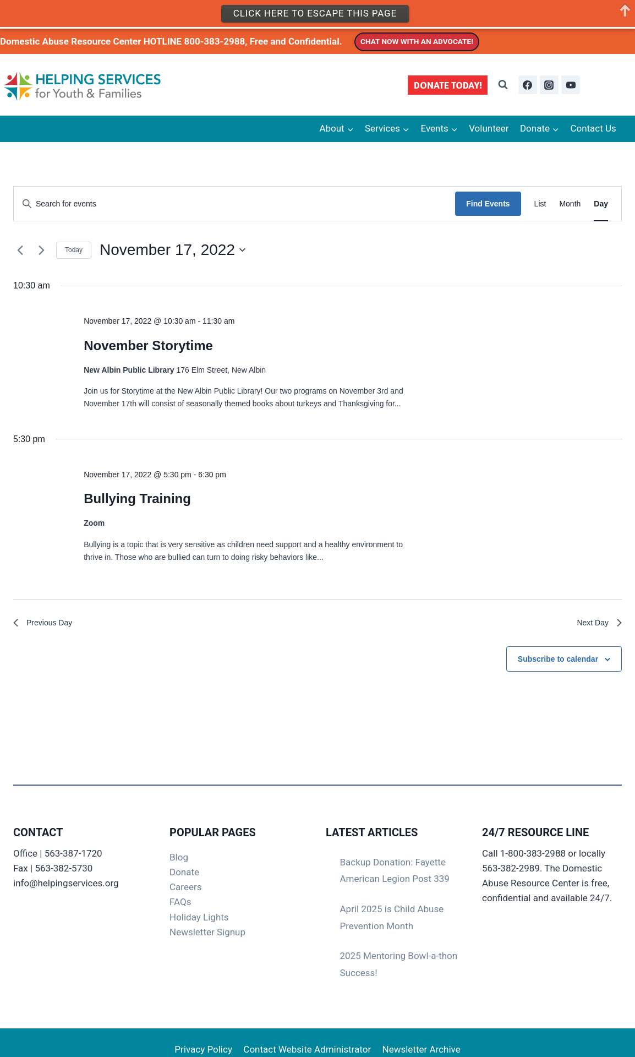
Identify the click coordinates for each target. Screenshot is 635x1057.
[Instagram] (549, 84)
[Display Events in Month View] (570, 204)
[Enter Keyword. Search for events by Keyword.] (234, 204)
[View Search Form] (503, 85)
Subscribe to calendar (558, 661)
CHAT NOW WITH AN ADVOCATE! (416, 41)
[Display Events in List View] (540, 204)
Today (74, 250)
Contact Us (593, 128)
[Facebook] (527, 84)
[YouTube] (570, 84)
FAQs (180, 901)
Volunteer (488, 128)
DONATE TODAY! (448, 85)
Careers (185, 886)
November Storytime (148, 345)
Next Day (597, 624)
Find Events (488, 203)
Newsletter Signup (207, 932)
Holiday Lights (199, 917)
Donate (184, 872)
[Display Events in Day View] (601, 204)
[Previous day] (19, 250)
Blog (178, 857)
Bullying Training (137, 498)
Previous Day (46, 624)
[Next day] (41, 250)
